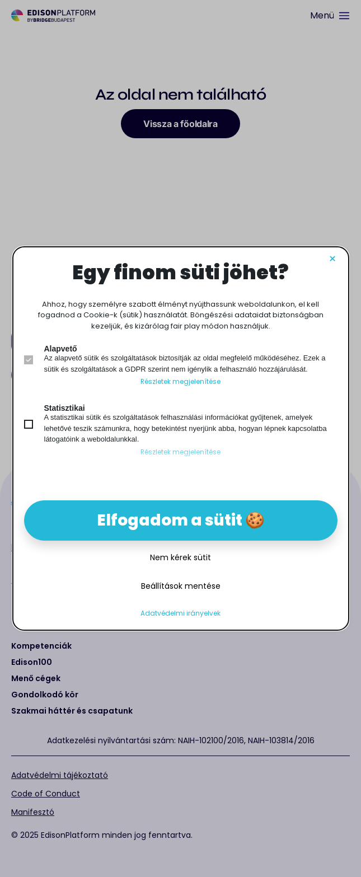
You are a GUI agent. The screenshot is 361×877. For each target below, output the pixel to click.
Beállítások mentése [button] (181, 586)
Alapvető (60, 349)
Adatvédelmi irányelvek (180, 613)
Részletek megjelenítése (180, 381)
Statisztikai (64, 408)
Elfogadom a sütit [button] (169, 520)
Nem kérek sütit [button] (180, 557)
